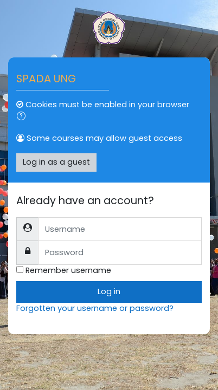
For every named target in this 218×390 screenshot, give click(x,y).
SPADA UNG (46, 78)
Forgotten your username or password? (95, 308)
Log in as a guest (56, 162)
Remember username (68, 270)
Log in (109, 291)
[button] (23, 117)
